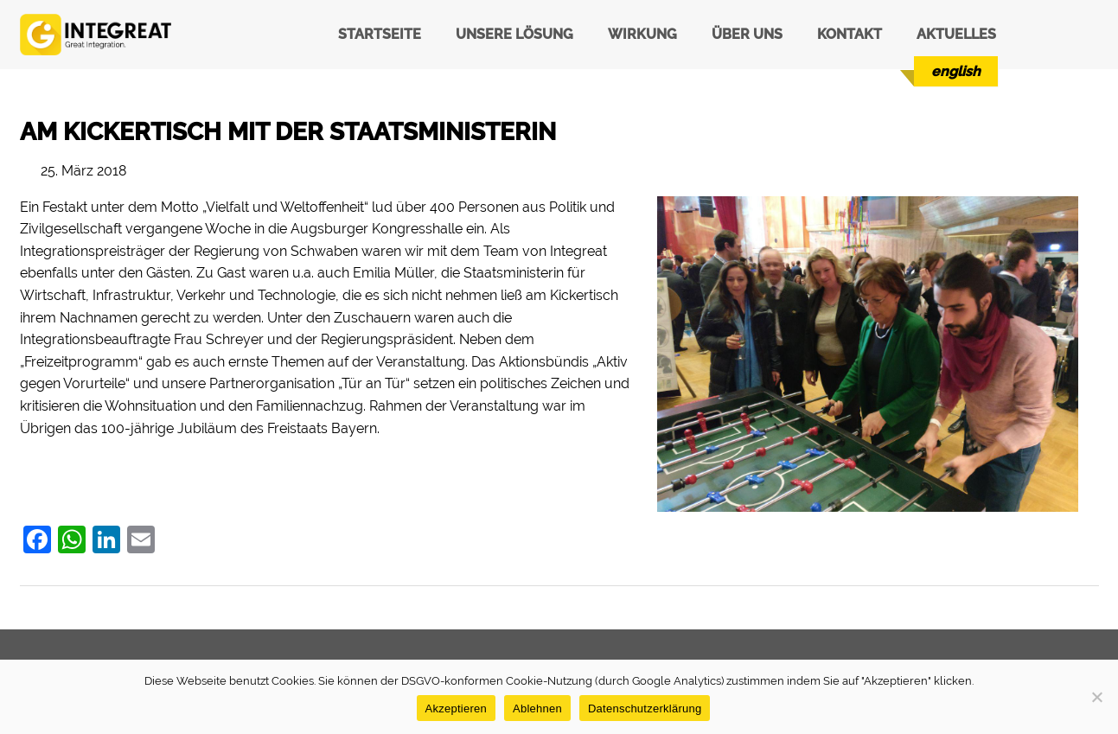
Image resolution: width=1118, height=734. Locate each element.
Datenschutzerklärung (644, 708)
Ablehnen (537, 708)
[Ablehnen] (1096, 696)
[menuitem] (956, 71)
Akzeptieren (456, 708)
